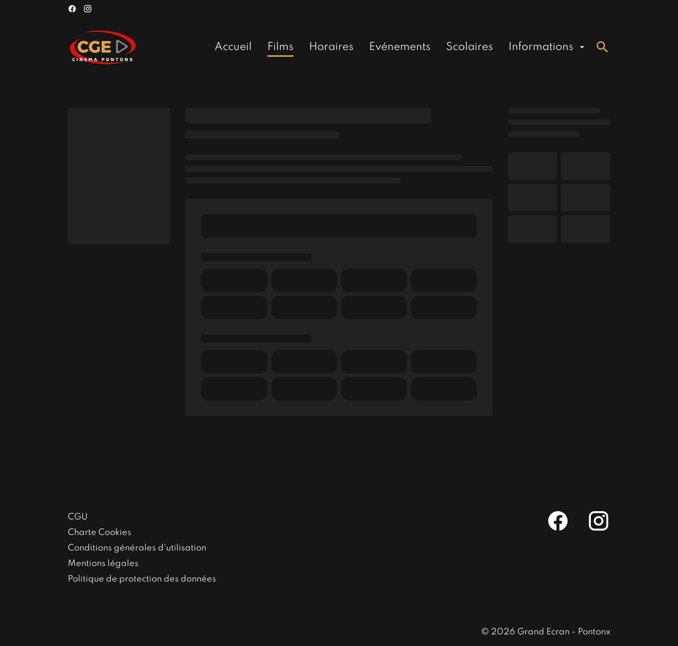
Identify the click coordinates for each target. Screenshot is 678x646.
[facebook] (72, 8)
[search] (602, 47)
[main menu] (401, 47)
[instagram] (87, 8)
